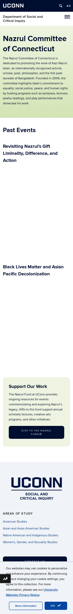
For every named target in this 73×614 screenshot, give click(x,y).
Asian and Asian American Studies (26, 528)
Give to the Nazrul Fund (36, 432)
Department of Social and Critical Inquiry (23, 19)
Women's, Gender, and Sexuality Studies (30, 542)
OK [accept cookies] (56, 605)
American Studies (15, 522)
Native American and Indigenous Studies (30, 535)
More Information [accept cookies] (25, 606)
